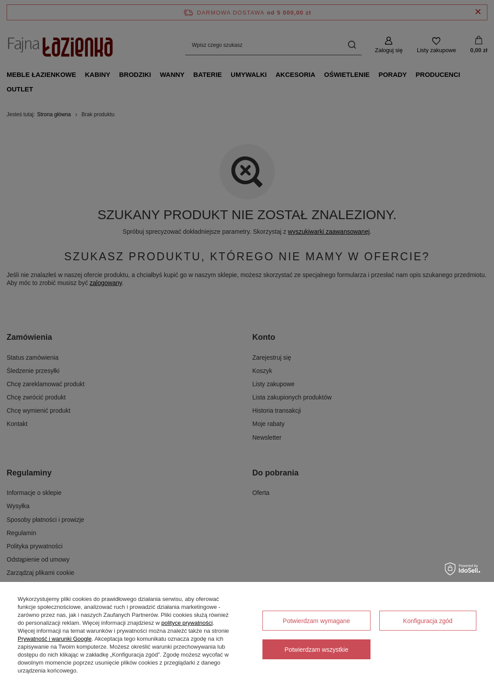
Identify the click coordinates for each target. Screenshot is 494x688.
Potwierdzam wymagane (316, 620)
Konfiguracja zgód (428, 620)
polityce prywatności (187, 623)
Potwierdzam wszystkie (316, 649)
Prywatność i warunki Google (55, 638)
